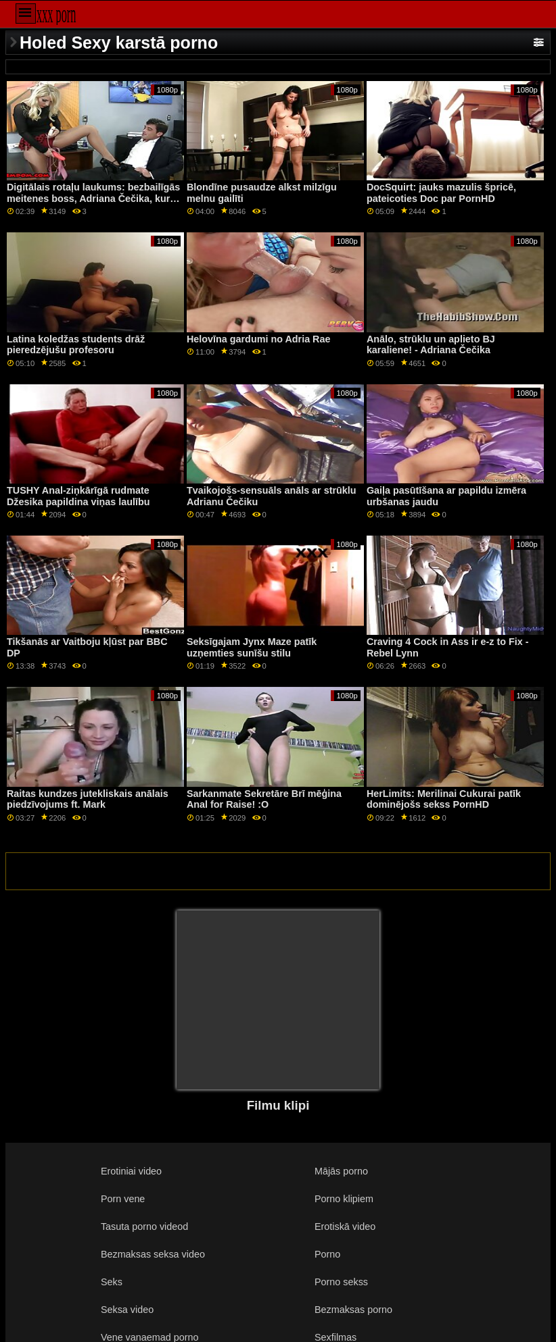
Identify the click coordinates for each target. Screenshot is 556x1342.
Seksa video (127, 1309)
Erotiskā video (345, 1226)
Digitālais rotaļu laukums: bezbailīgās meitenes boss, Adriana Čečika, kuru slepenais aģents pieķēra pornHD (93, 198)
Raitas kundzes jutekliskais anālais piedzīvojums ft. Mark (87, 799)
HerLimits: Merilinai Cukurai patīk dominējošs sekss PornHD (444, 799)
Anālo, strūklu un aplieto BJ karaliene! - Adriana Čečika (431, 345)
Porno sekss (341, 1281)
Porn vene (123, 1198)
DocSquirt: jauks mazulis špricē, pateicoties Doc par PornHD (441, 193)
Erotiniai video (131, 1171)
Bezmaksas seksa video (153, 1254)
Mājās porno (341, 1171)
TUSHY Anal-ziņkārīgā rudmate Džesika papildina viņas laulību (78, 496)
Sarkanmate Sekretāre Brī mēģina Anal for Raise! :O (264, 799)
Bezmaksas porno (353, 1309)
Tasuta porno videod (144, 1226)
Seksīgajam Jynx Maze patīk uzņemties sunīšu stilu (252, 647)
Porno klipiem (344, 1198)
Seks (111, 1281)
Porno (327, 1254)
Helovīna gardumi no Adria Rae (259, 339)
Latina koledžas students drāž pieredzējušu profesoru (76, 345)
